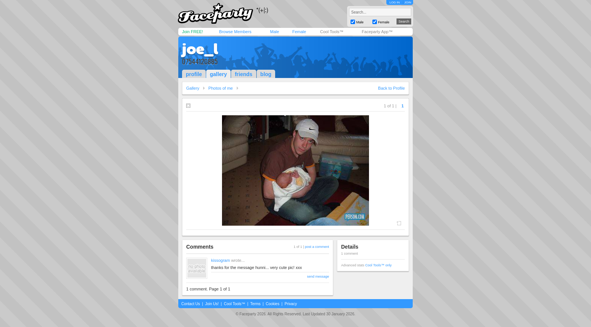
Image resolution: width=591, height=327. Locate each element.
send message (318, 276)
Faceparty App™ (377, 31)
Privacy (291, 304)
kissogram (220, 260)
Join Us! (212, 304)
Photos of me (220, 88)
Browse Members (235, 31)
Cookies (272, 304)
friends (244, 74)
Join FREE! (192, 31)
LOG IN (394, 2)
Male (274, 31)
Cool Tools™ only (378, 265)
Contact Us (190, 304)
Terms (255, 304)
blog (266, 74)
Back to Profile (391, 88)
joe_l (200, 49)
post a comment (317, 247)
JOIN (407, 2)
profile (194, 74)
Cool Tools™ (331, 31)
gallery (218, 74)
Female (299, 31)
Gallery (192, 88)
